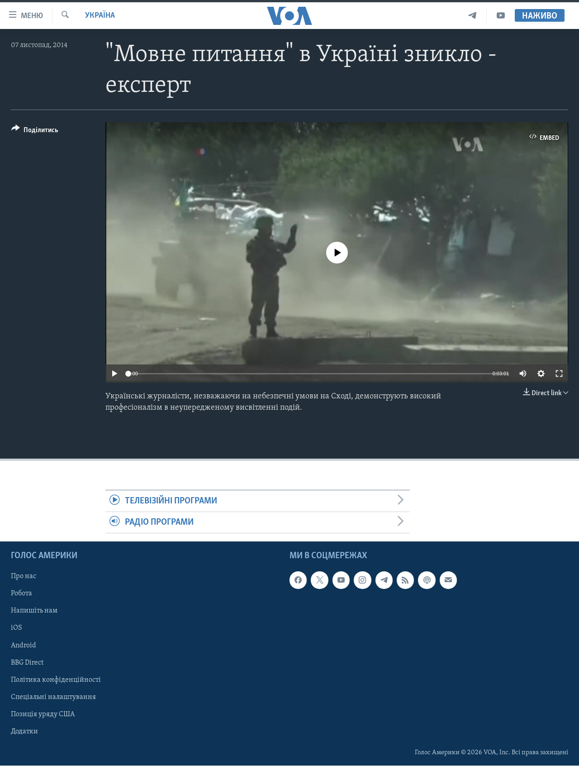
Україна (100, 15)
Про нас (23, 576)
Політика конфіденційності (56, 680)
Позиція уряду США (43, 714)
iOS (16, 628)
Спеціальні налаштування (53, 697)
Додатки (24, 731)
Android (23, 645)
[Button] (34, 131)
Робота (21, 594)
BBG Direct (27, 662)
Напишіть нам (34, 611)
